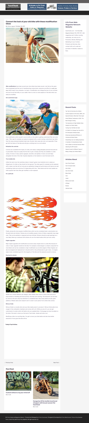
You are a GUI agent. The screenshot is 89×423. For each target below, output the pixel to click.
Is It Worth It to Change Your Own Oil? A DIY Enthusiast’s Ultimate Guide (74, 135)
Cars (12, 12)
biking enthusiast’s (42, 149)
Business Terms (12, 419)
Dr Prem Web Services (69, 417)
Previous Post (8, 362)
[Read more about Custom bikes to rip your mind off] (18, 381)
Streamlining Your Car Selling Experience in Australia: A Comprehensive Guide (73, 146)
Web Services (36, 1)
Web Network (15, 1)
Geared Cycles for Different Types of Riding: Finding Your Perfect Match (75, 158)
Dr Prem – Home (8, 1)
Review (67, 194)
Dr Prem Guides (53, 12)
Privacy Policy (28, 419)
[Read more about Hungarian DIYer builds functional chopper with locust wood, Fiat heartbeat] (46, 385)
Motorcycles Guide (70, 189)
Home (8, 12)
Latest (67, 187)
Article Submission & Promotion (28, 1)
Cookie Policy (19, 419)
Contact (59, 12)
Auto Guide (40, 12)
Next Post (56, 362)
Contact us (41, 1)
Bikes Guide (25, 12)
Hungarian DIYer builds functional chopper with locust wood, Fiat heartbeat (45, 403)
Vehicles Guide (18, 12)
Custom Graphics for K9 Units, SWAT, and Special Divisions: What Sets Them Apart (75, 116)
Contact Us (80, 48)
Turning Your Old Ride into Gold (74, 130)
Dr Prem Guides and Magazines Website (16, 417)
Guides (20, 1)
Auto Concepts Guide (71, 174)
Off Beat (46, 12)
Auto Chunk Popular (71, 172)
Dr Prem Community (45, 417)
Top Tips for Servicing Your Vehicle (75, 111)
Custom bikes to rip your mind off (18, 393)
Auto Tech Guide (32, 12)
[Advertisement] (32, 75)
